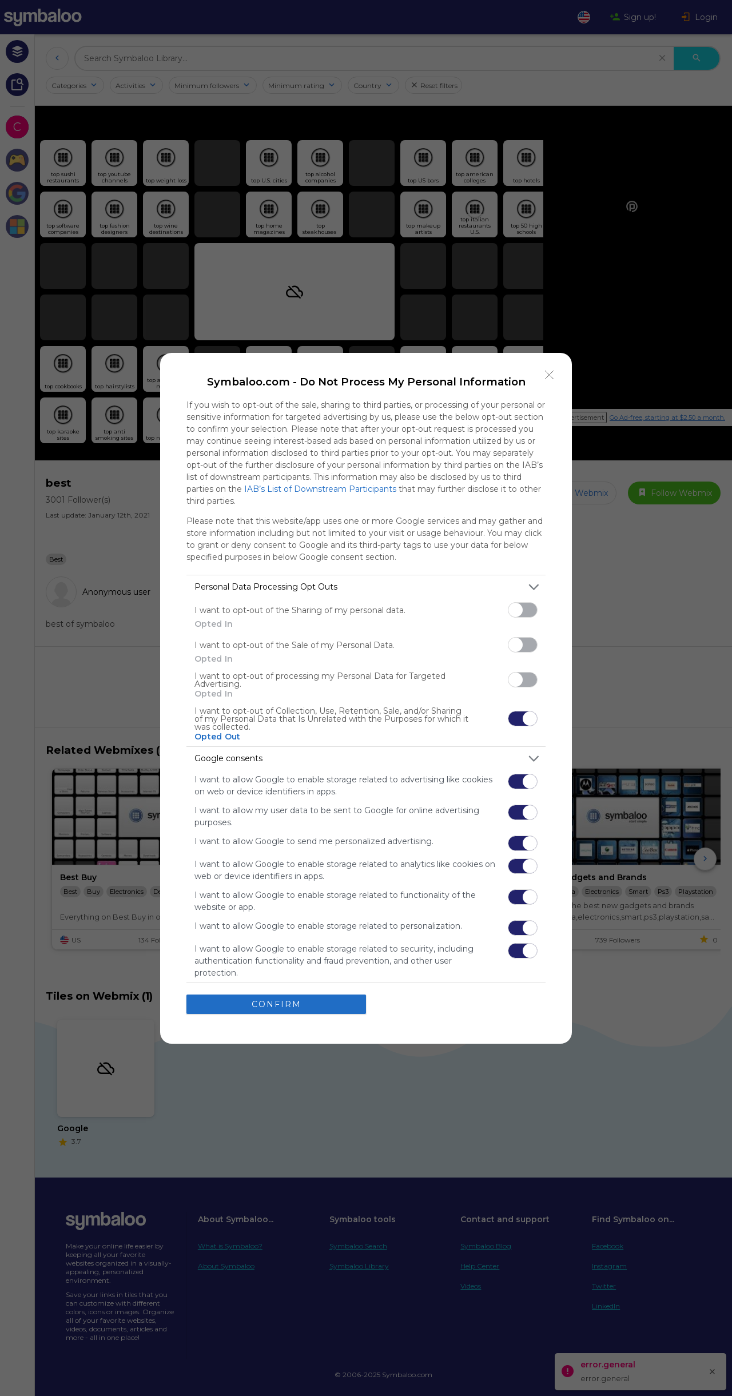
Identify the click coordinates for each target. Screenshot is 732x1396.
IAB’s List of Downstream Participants (320, 489)
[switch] (523, 610)
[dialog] (366, 698)
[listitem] (366, 587)
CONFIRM (276, 1004)
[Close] (549, 375)
